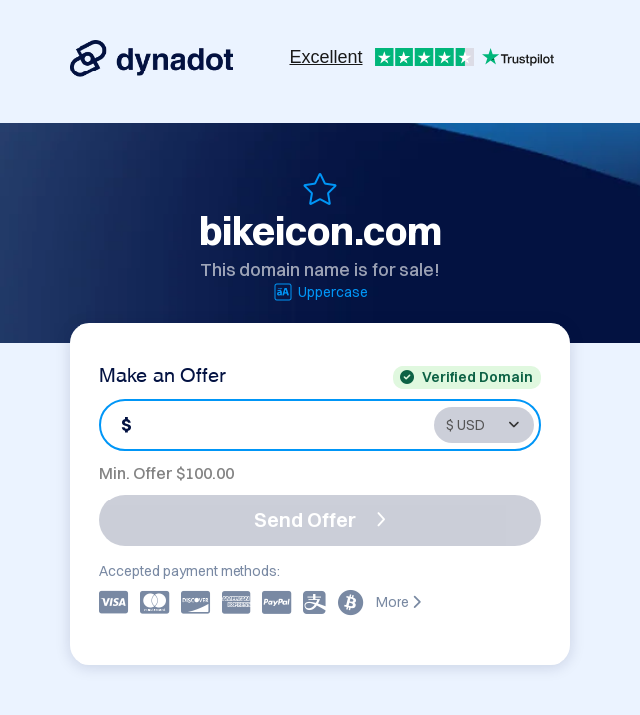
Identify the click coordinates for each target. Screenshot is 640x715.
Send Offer (320, 519)
